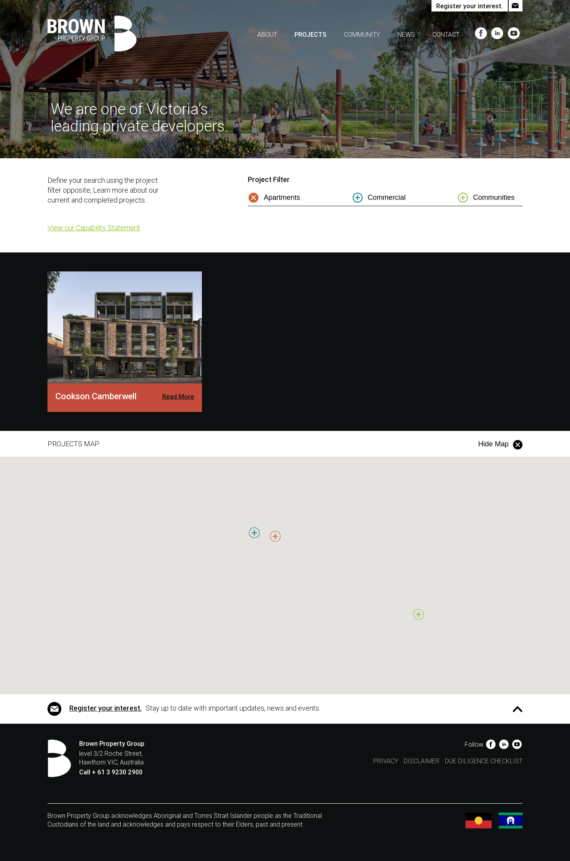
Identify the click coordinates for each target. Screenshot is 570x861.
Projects (310, 34)
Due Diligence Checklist (483, 761)
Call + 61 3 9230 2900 (110, 772)
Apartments (282, 197)
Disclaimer (421, 761)
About (267, 34)
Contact (446, 34)
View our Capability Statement (94, 228)
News (406, 34)
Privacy (385, 761)
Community (362, 34)
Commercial (387, 197)
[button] (271, 553)
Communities (494, 197)
